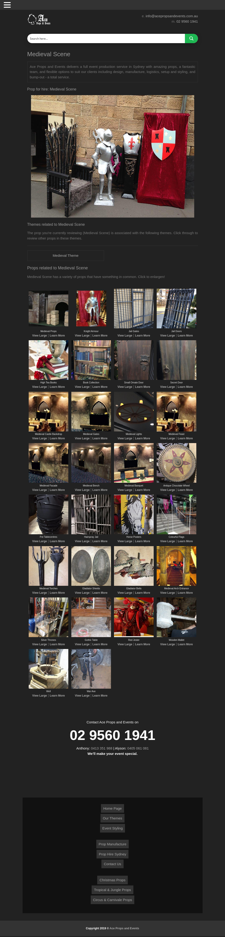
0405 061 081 (138, 749)
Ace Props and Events (124, 929)
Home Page (112, 809)
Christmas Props (112, 881)
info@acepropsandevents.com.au (172, 16)
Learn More (57, 335)
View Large (39, 335)
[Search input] (106, 38)
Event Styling (112, 829)
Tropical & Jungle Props (112, 891)
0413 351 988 (101, 749)
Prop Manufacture (112, 845)
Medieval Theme (66, 256)
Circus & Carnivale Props (112, 901)
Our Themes (112, 819)
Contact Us (112, 865)
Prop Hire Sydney (112, 855)
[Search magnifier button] (191, 38)
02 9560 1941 (187, 21)
